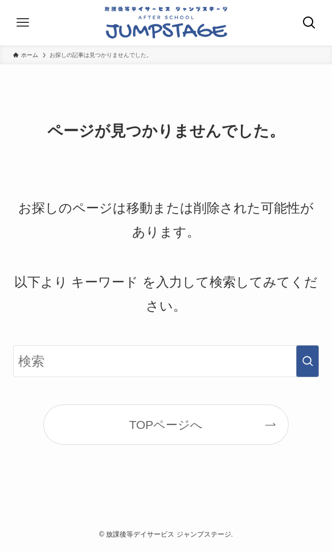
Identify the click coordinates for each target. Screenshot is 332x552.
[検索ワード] (165, 361)
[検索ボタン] (309, 23)
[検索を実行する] (307, 361)
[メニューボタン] (23, 23)
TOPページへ (166, 424)
